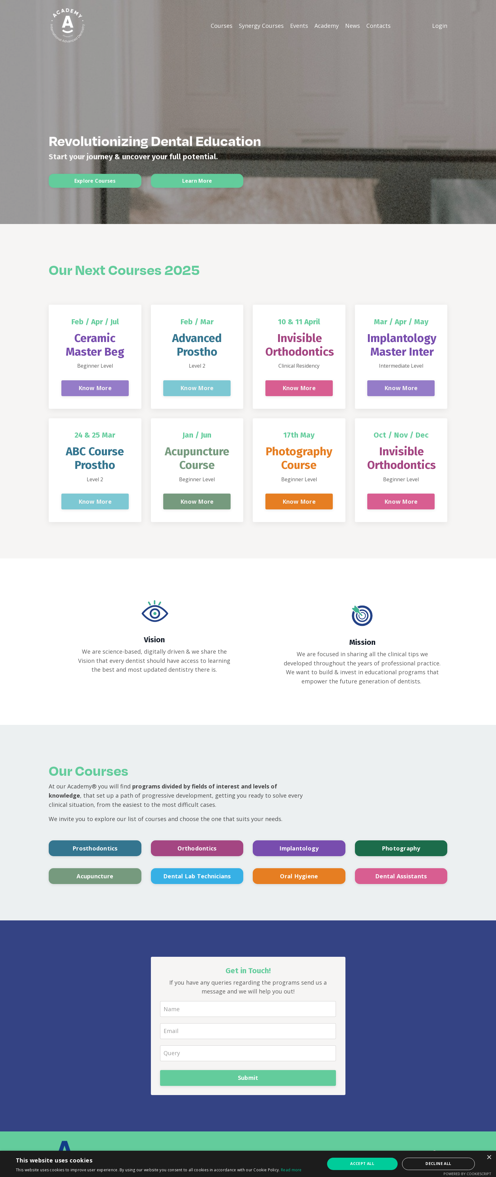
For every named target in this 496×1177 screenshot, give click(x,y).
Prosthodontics (95, 849)
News (352, 25)
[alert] (248, 1164)
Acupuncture (95, 877)
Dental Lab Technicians (197, 877)
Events (299, 25)
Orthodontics (196, 849)
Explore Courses (95, 184)
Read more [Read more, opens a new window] (291, 1170)
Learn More (197, 184)
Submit (248, 1078)
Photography (401, 849)
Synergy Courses (261, 25)
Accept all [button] (362, 1163)
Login (439, 25)
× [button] (489, 1157)
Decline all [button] (438, 1163)
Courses (221, 25)
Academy (326, 25)
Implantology (299, 849)
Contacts (378, 25)
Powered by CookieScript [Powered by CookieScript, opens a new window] (467, 1173)
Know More (95, 388)
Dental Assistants (401, 877)
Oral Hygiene (299, 877)
